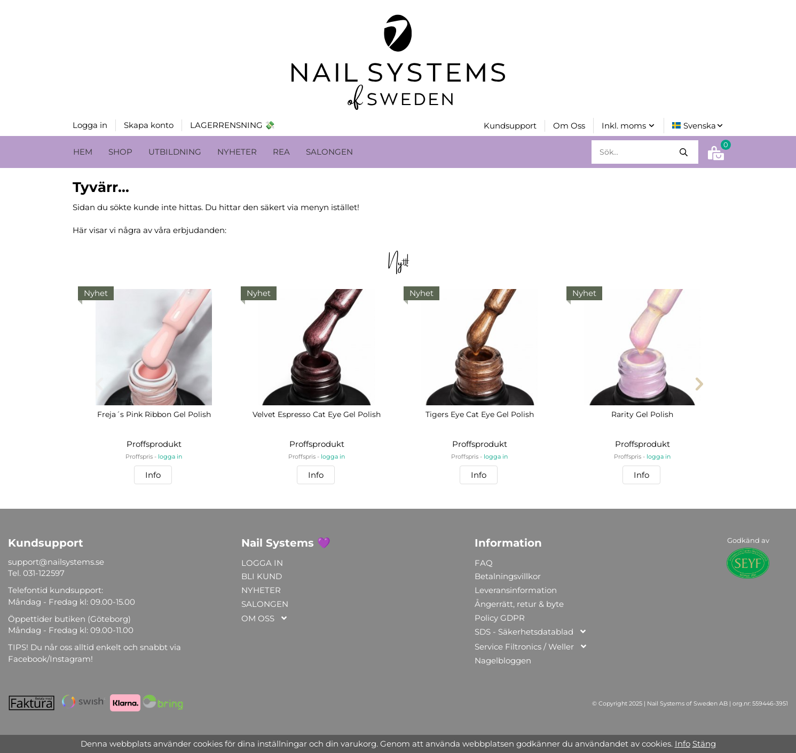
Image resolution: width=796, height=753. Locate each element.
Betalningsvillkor (508, 575)
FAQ (484, 562)
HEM (82, 151)
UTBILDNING (174, 151)
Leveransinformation (516, 589)
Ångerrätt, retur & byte (519, 603)
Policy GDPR (500, 617)
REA (281, 151)
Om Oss (569, 125)
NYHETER (237, 151)
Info (153, 474)
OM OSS (264, 617)
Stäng (704, 744)
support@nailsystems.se (56, 561)
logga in (170, 455)
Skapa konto (149, 124)
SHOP (120, 151)
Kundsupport (510, 125)
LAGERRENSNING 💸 (232, 124)
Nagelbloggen (503, 659)
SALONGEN (329, 151)
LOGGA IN (262, 562)
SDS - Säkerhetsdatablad (531, 631)
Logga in (90, 124)
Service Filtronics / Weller (531, 646)
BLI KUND (261, 575)
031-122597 (44, 572)
